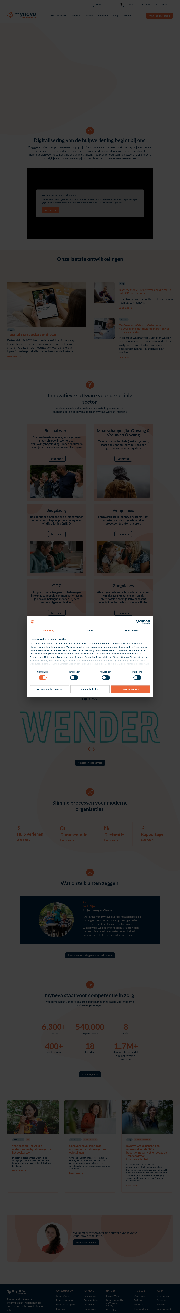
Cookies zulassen (130, 689)
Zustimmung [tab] (47, 630)
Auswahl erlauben (90, 689)
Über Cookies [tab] (132, 630)
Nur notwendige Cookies (49, 689)
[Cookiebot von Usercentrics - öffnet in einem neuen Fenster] (138, 622)
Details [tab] (90, 630)
